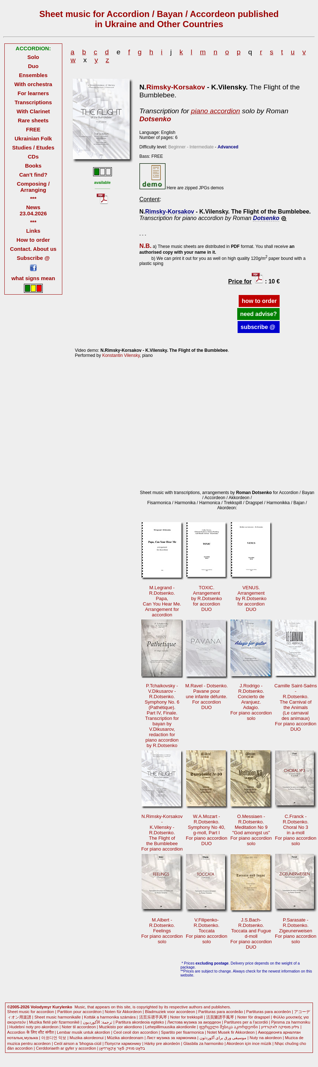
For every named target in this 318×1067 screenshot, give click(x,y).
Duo (33, 66)
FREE (33, 129)
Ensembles (33, 75)
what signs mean (33, 278)
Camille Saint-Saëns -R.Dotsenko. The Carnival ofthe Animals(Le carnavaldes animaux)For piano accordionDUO (296, 707)
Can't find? (33, 175)
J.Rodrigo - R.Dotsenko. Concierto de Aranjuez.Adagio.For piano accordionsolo (251, 702)
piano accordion (215, 111)
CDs (33, 156)
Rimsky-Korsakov (175, 87)
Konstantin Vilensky (121, 355)
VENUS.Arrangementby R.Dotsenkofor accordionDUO (251, 598)
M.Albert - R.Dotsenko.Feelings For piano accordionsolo (162, 930)
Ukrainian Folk (33, 138)
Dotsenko (155, 119)
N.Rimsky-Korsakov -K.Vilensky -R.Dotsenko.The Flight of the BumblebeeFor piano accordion (162, 833)
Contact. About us (33, 249)
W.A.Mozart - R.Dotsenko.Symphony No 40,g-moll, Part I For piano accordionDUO (206, 830)
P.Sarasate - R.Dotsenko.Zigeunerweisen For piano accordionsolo (296, 930)
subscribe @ (258, 327)
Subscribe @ (33, 258)
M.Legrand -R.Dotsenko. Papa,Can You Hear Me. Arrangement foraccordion (162, 601)
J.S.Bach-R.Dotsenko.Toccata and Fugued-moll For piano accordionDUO (251, 933)
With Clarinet (33, 111)
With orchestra (33, 84)
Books (33, 166)
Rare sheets (33, 120)
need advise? (258, 314)
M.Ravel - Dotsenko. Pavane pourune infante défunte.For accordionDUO (206, 696)
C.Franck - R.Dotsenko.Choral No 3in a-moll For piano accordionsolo (296, 830)
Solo (33, 57)
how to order (259, 301)
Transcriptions (33, 102)
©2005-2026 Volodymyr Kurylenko (39, 1007)
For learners (33, 93)
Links (33, 231)
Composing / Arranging (33, 187)
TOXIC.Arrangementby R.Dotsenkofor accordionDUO (206, 598)
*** (33, 198)
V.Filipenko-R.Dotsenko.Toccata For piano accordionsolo (206, 930)
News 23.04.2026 (33, 210)
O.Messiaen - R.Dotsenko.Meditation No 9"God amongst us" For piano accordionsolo (251, 830)
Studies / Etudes (33, 147)
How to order (33, 240)
